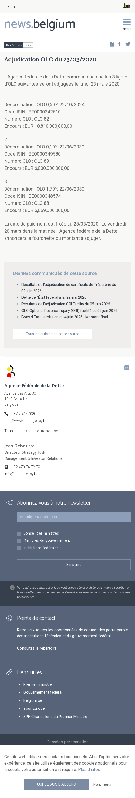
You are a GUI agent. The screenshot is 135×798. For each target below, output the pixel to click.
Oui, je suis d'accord (56, 784)
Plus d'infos (89, 769)
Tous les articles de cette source (52, 334)
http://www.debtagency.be (25, 420)
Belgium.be (32, 700)
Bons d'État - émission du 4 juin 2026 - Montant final (64, 317)
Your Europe (34, 708)
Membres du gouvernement (46, 541)
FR (6, 7)
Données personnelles (67, 741)
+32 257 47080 (23, 414)
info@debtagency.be (21, 474)
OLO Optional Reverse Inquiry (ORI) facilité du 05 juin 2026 (69, 310)
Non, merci (102, 784)
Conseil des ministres (41, 534)
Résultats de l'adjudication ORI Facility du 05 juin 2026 (65, 304)
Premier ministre (37, 684)
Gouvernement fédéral (42, 692)
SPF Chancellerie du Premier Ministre (55, 716)
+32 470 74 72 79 (25, 467)
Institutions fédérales (41, 548)
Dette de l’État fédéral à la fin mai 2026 (53, 297)
